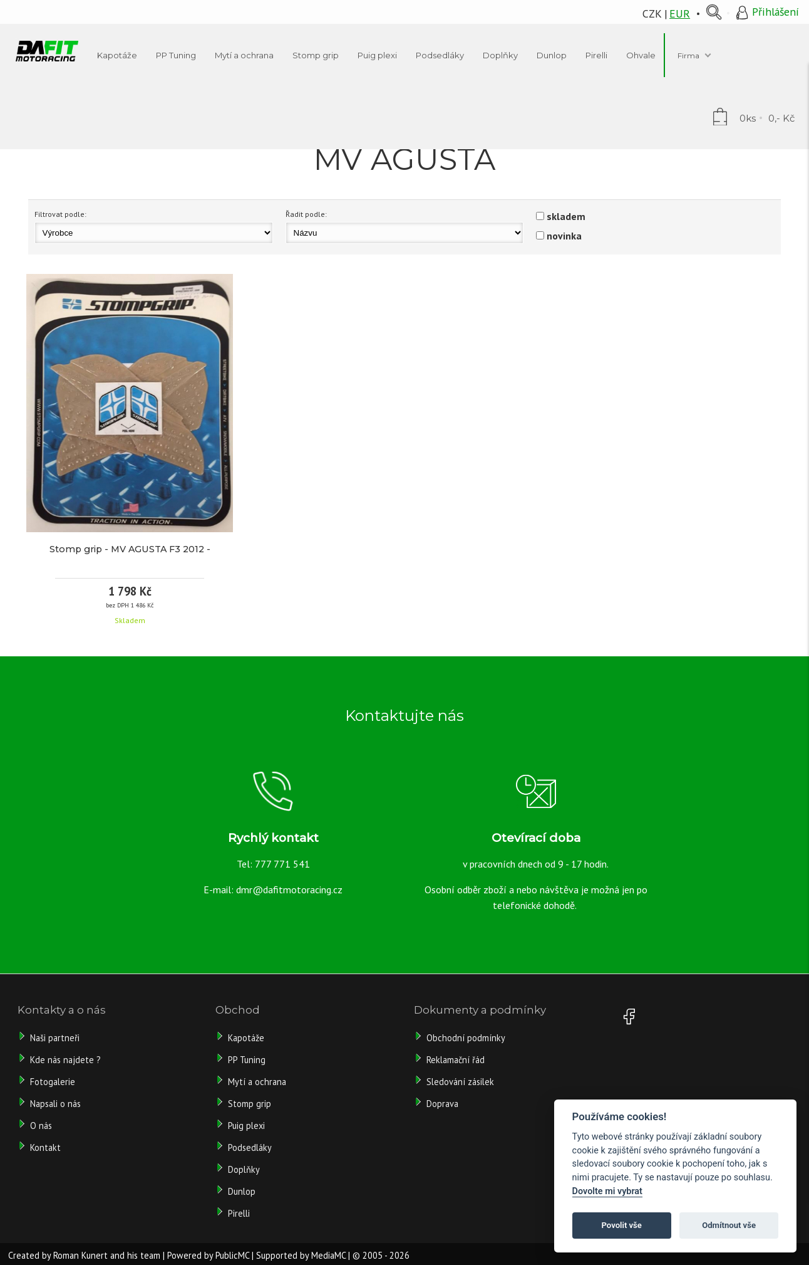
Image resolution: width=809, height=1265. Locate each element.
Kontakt (45, 1147)
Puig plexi (246, 1125)
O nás (41, 1125)
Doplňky (244, 1169)
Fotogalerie (52, 1082)
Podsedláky (250, 1147)
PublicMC (232, 1255)
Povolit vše (622, 1225)
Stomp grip (249, 1104)
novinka (564, 235)
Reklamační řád (455, 1060)
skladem (566, 216)
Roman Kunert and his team (106, 1255)
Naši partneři (55, 1038)
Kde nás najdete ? (65, 1060)
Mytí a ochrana (257, 1082)
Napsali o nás (55, 1104)
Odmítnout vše (729, 1225)
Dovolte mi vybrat (607, 1191)
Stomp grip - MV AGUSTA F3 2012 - (129, 549)
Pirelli (240, 1213)
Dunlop (241, 1191)
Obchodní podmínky (465, 1038)
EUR (679, 13)
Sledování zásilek (460, 1082)
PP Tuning (246, 1060)
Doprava (442, 1104)
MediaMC (328, 1255)
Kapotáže (246, 1038)
